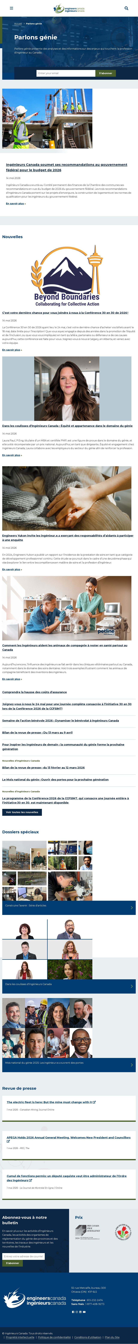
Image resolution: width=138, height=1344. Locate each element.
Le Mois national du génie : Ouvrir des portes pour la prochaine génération (55, 779)
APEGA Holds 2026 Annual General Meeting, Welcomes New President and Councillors (68, 1137)
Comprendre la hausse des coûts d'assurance (34, 692)
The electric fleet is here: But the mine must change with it (49, 1102)
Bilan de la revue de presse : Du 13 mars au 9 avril (37, 732)
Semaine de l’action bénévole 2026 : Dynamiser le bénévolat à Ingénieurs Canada (60, 720)
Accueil (18, 23)
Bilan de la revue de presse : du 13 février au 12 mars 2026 (43, 767)
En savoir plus (15, 203)
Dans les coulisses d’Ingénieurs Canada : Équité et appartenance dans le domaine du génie (67, 426)
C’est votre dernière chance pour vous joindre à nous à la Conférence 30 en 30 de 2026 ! (65, 313)
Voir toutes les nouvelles (22, 812)
